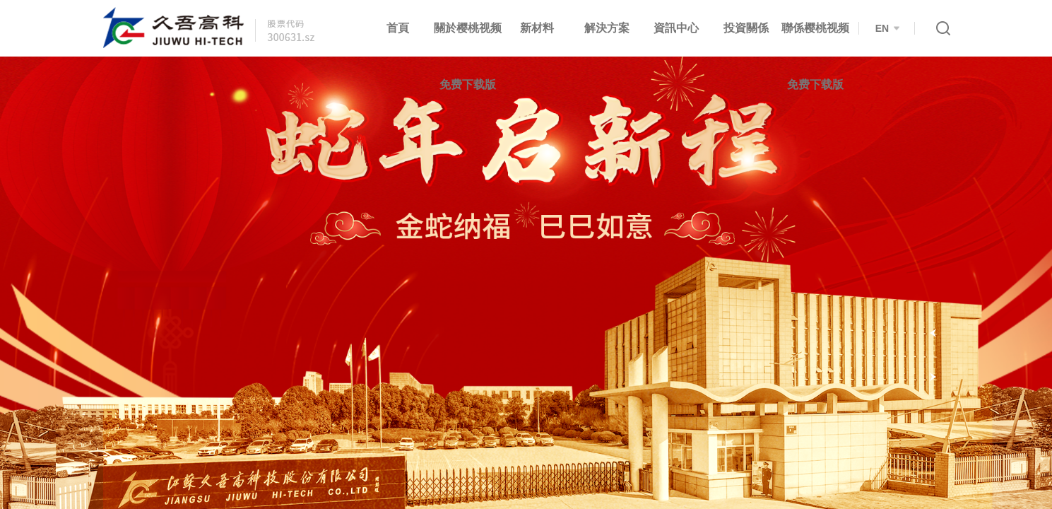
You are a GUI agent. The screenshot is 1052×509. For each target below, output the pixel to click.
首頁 (397, 28)
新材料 (537, 28)
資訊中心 (676, 28)
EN (887, 28)
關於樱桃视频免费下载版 (468, 56)
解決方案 (607, 28)
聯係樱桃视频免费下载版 (815, 56)
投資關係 (746, 28)
